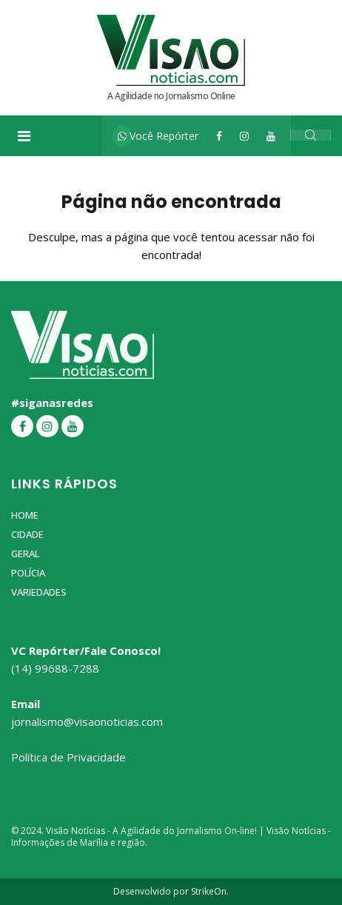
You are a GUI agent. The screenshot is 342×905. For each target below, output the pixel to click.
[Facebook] (219, 136)
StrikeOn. (210, 891)
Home (24, 515)
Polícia (28, 572)
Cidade (27, 534)
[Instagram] (244, 136)
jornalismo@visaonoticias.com (87, 721)
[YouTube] (271, 136)
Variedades (39, 592)
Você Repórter (158, 136)
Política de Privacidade (68, 757)
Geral (25, 553)
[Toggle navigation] (24, 136)
